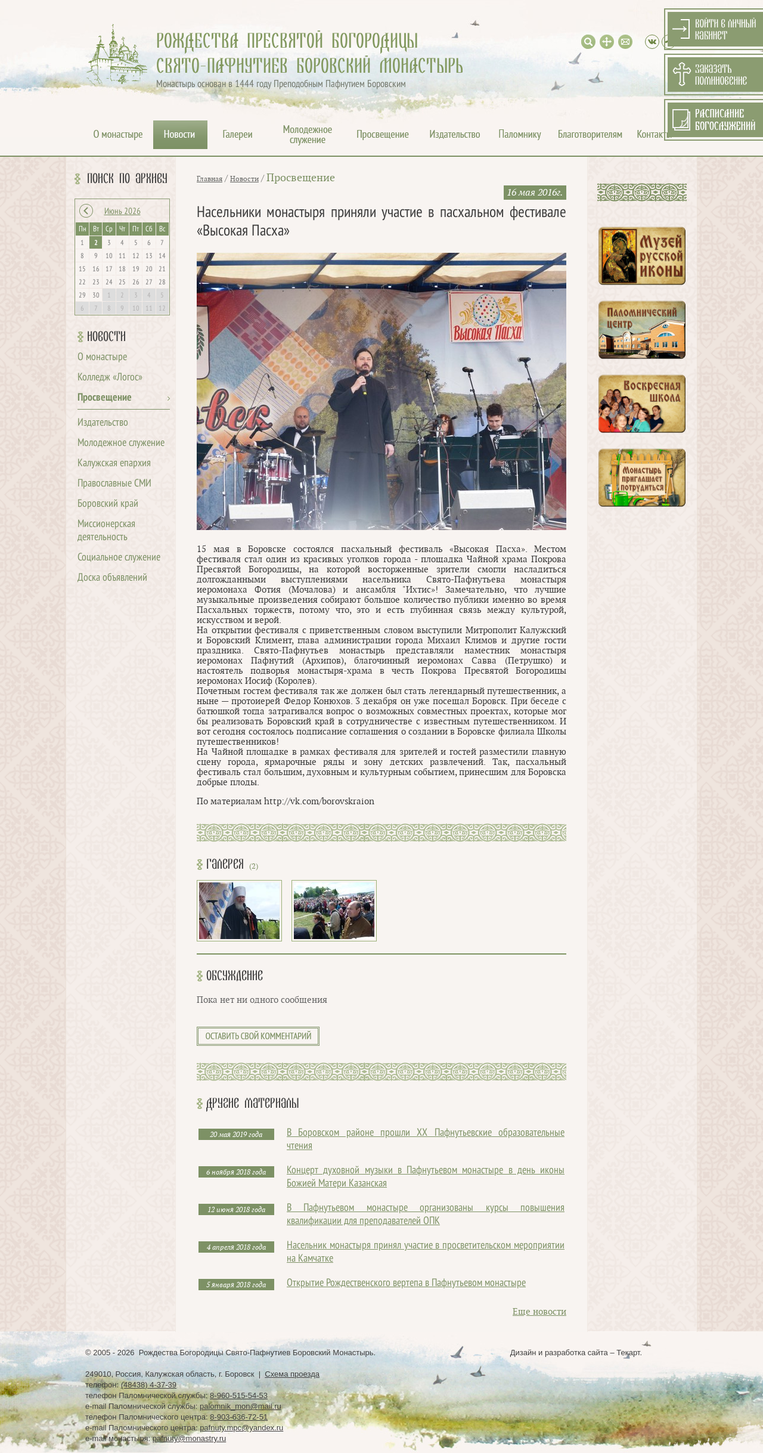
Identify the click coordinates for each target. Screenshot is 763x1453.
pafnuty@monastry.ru (190, 1438)
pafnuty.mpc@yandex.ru (241, 1427)
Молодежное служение (121, 443)
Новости (106, 337)
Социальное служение (118, 558)
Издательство (102, 423)
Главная (209, 179)
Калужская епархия (114, 463)
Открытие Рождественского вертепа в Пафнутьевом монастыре (406, 1283)
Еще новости (539, 1312)
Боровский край (107, 504)
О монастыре (102, 357)
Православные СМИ (114, 484)
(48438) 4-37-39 (148, 1384)
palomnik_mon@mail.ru (240, 1406)
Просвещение (104, 398)
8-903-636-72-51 (239, 1416)
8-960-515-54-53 (239, 1395)
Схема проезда (292, 1374)
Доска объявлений (112, 578)
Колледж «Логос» (109, 378)
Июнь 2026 (122, 211)
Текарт (628, 1352)
